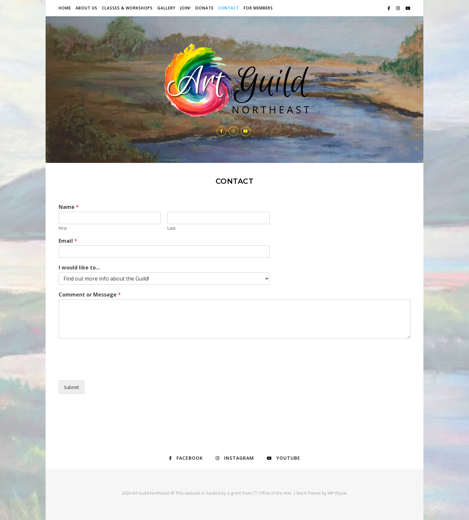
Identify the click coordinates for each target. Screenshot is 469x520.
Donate (204, 8)
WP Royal (337, 493)
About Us (86, 8)
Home (65, 8)
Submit (71, 387)
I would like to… (79, 267)
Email (68, 241)
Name (69, 207)
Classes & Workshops (127, 8)
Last (171, 228)
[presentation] (108, 369)
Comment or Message (90, 294)
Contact (228, 8)
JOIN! (185, 8)
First (63, 228)
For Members (258, 8)
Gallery (166, 8)
